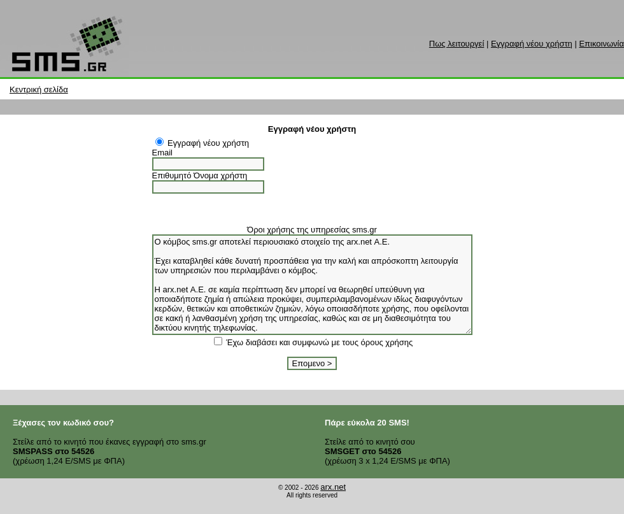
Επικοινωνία (601, 43)
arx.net (333, 487)
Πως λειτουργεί (456, 43)
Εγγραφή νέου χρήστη (531, 43)
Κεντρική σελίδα (39, 89)
